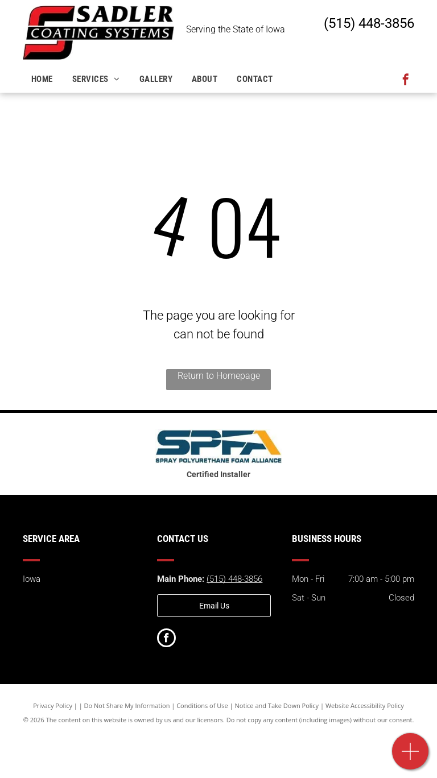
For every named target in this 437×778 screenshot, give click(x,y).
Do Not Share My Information (127, 705)
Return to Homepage (219, 375)
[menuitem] (43, 79)
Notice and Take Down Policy (277, 705)
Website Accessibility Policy (364, 705)
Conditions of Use (202, 705)
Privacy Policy (52, 705)
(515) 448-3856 (369, 23)
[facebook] (405, 81)
